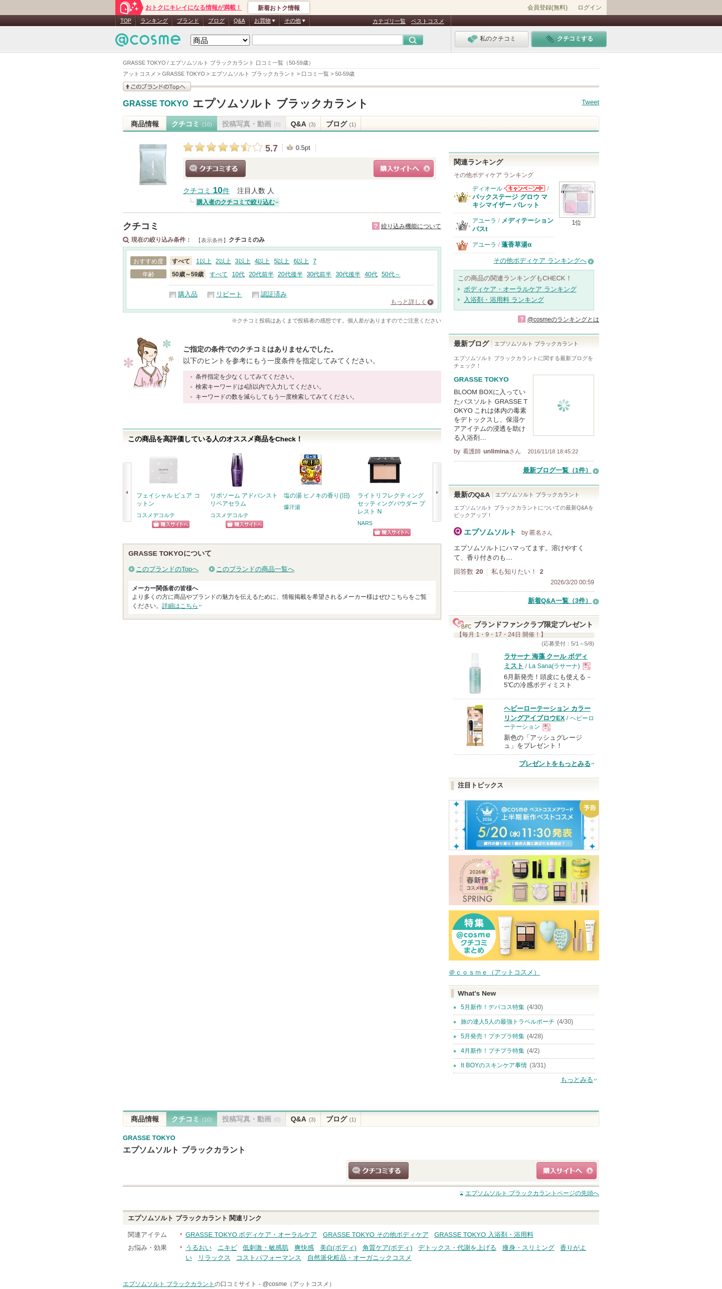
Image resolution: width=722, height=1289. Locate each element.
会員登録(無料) (547, 7)
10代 (238, 274)
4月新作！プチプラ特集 (492, 1050)
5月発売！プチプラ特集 (492, 1036)
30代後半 (347, 274)
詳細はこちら (180, 605)
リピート (229, 294)
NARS (365, 523)
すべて (219, 274)
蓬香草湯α (516, 244)
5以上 (282, 261)
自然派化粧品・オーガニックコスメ (359, 1257)
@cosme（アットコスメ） (298, 1283)
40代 (371, 274)
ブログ (216, 21)
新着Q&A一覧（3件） (560, 600)
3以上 (243, 261)
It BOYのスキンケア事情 (494, 1065)
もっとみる (577, 1079)
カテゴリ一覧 (389, 21)
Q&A (239, 21)
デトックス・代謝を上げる (457, 1247)
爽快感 (304, 1247)
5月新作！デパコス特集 (492, 1007)
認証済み (274, 294)
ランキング (154, 21)
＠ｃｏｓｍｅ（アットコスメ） (494, 972)
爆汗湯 (292, 507)
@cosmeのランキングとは (563, 319)
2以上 (223, 261)
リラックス (214, 1257)
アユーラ (484, 220)
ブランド (188, 21)
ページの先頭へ (532, 1193)
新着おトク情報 (279, 8)
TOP (125, 21)
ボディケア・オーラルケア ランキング (520, 289)
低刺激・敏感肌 (265, 1247)
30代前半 (319, 274)
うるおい (199, 1247)
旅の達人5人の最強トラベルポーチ (508, 1021)
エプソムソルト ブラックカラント (281, 103)
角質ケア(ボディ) (388, 1247)
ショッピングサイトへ (404, 168)
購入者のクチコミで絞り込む (236, 202)
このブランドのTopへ (167, 569)
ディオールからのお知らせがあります (524, 188)
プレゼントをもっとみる (555, 763)
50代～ (391, 274)
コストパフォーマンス (268, 1257)
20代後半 (290, 274)
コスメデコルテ (155, 515)
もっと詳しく (409, 301)
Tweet (590, 102)
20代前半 (261, 274)
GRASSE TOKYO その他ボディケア (375, 1234)
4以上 (262, 261)
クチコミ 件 (206, 191)
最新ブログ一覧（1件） (557, 470)
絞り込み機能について (411, 226)
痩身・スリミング (528, 1247)
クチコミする (216, 168)
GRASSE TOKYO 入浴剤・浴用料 (483, 1234)
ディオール (487, 188)
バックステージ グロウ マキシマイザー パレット (510, 201)
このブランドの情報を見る (157, 86)
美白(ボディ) (338, 1247)
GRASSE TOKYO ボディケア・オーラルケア (251, 1234)
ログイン (590, 7)
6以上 (301, 261)
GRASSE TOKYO (156, 103)
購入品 (188, 294)
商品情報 (145, 124)
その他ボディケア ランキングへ (540, 260)
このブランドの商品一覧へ (255, 569)
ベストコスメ (427, 21)
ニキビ (227, 1247)
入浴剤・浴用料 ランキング (504, 299)
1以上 (204, 261)
